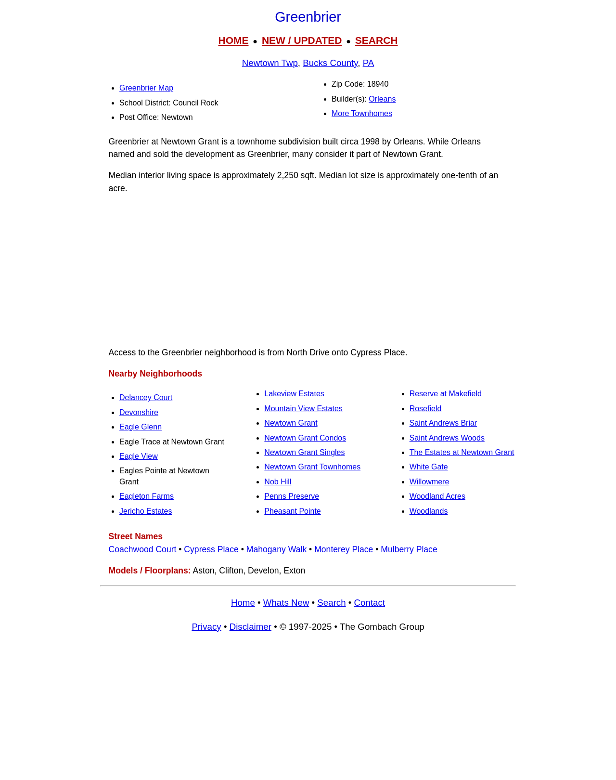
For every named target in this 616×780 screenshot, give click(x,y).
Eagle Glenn (140, 427)
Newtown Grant (290, 423)
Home (243, 603)
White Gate (429, 467)
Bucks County (330, 63)
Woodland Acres (437, 496)
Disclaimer (250, 627)
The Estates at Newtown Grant (462, 452)
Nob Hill (277, 482)
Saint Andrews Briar (443, 423)
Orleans (382, 99)
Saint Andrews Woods (447, 438)
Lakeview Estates (294, 394)
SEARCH (376, 40)
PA (368, 63)
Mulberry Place (409, 549)
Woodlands (429, 511)
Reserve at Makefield (446, 394)
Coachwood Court (143, 549)
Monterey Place (343, 549)
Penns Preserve (291, 496)
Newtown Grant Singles (304, 452)
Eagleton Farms (146, 496)
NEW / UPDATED (302, 40)
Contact (369, 603)
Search (331, 603)
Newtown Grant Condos (305, 438)
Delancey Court (145, 397)
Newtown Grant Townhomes (312, 467)
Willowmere (429, 482)
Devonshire (138, 412)
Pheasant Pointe (292, 511)
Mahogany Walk (276, 549)
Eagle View (138, 456)
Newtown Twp (270, 63)
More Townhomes (362, 113)
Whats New (286, 603)
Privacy (206, 627)
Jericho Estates (145, 511)
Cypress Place (211, 549)
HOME (233, 40)
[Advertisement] (308, 270)
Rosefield (426, 408)
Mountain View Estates (303, 408)
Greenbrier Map (146, 88)
